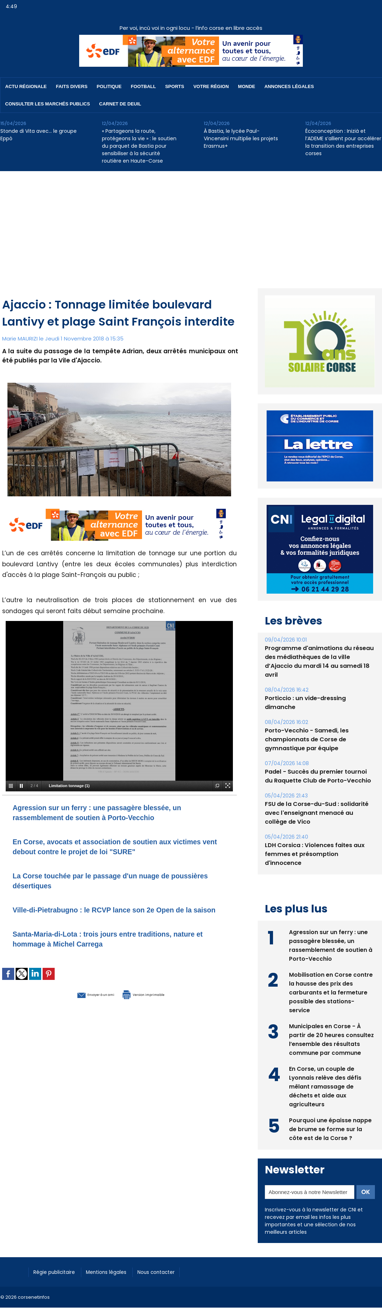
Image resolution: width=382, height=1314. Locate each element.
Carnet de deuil (120, 104)
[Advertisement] (191, 224)
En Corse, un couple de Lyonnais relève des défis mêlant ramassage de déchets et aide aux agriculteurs (325, 1060)
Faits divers (72, 86)
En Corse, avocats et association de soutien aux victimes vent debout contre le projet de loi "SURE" (116, 846)
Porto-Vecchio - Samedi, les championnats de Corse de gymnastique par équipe (306, 723)
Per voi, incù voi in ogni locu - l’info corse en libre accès (191, 28)
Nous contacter (171, 1245)
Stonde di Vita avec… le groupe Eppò (38, 134)
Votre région (211, 86)
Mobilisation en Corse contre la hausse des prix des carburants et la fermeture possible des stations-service (331, 966)
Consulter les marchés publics (47, 104)
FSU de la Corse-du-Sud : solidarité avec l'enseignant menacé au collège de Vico (319, 796)
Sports (174, 86)
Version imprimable (156, 1003)
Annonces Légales (289, 86)
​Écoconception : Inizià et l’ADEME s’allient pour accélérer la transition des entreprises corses (343, 142)
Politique (109, 86)
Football (143, 86)
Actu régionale (26, 86)
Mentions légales (115, 1245)
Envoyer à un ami (81, 1003)
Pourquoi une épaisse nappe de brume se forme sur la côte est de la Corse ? (330, 1103)
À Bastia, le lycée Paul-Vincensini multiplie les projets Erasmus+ (241, 138)
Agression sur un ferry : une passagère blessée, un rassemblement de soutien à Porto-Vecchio (116, 812)
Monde (246, 86)
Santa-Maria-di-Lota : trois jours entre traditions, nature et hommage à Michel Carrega (110, 948)
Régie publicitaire (58, 1245)
